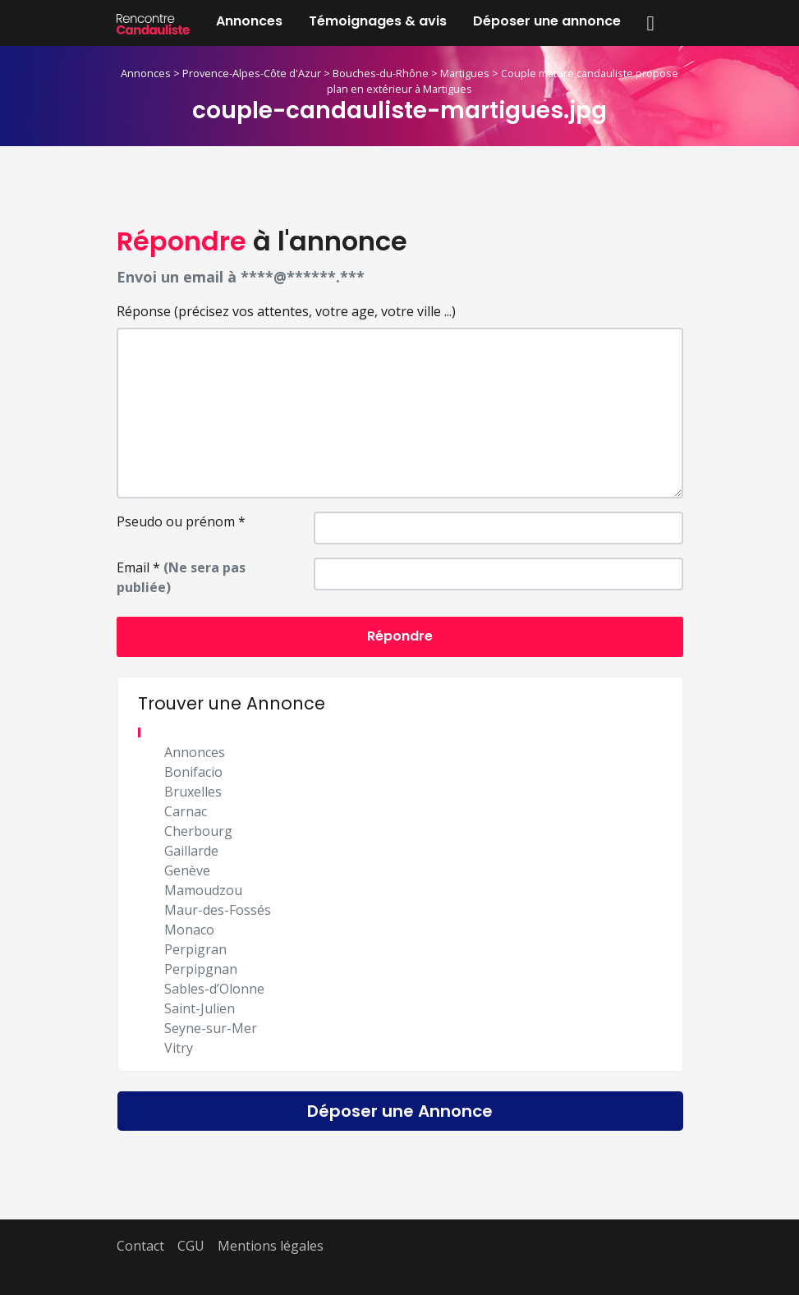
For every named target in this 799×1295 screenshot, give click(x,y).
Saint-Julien (199, 1008)
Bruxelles (193, 792)
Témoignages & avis (378, 20)
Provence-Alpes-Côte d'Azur (251, 73)
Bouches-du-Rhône (381, 73)
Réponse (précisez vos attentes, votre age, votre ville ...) (286, 311)
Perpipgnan (200, 969)
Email (181, 577)
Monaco (189, 930)
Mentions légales (271, 1246)
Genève (187, 870)
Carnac (185, 811)
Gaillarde (191, 851)
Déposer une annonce (547, 20)
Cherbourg (198, 831)
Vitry (178, 1048)
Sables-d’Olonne (214, 989)
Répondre (400, 636)
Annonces (249, 20)
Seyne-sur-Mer (210, 1028)
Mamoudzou (203, 890)
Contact (140, 1246)
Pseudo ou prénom (181, 521)
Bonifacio (193, 772)
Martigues (464, 73)
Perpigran (195, 949)
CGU (190, 1246)
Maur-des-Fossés (217, 910)
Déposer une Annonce (400, 1111)
